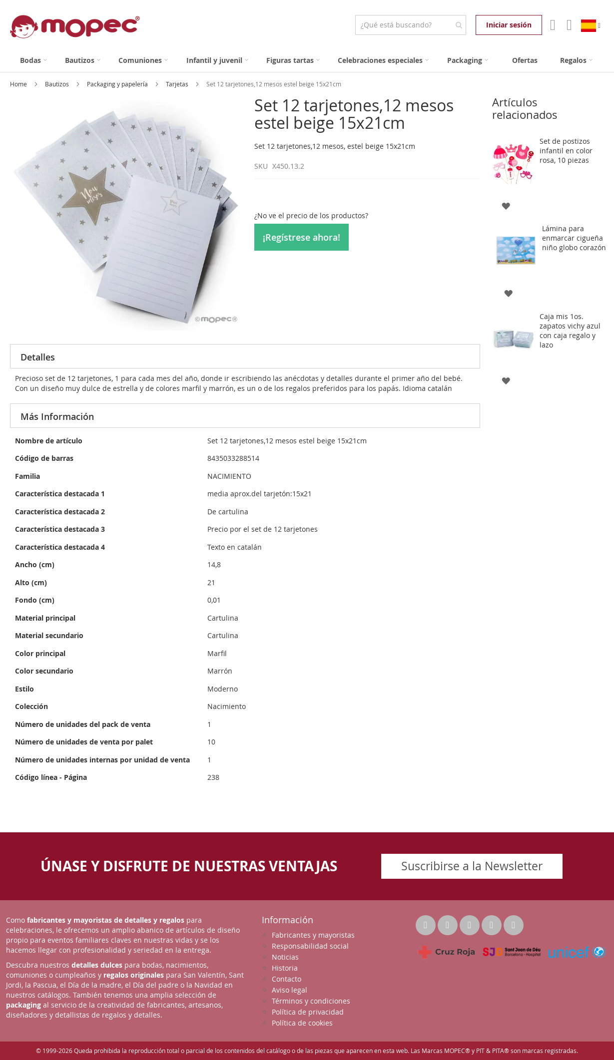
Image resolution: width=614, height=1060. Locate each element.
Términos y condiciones (311, 1001)
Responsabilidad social (310, 946)
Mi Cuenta (552, 25)
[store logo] (75, 26)
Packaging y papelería (118, 84)
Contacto (286, 979)
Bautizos (57, 84)
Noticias (285, 957)
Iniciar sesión (509, 24)
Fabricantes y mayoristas (313, 935)
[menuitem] (33, 60)
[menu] (307, 60)
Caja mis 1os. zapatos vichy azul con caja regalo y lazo (570, 331)
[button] (506, 205)
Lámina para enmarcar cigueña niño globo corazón (574, 238)
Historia (285, 968)
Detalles (37, 357)
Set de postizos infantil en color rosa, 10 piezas (566, 150)
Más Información (57, 416)
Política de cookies (302, 1023)
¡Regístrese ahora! (301, 237)
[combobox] (410, 25)
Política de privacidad (308, 1012)
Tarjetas (178, 84)
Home (19, 84)
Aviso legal (289, 990)
